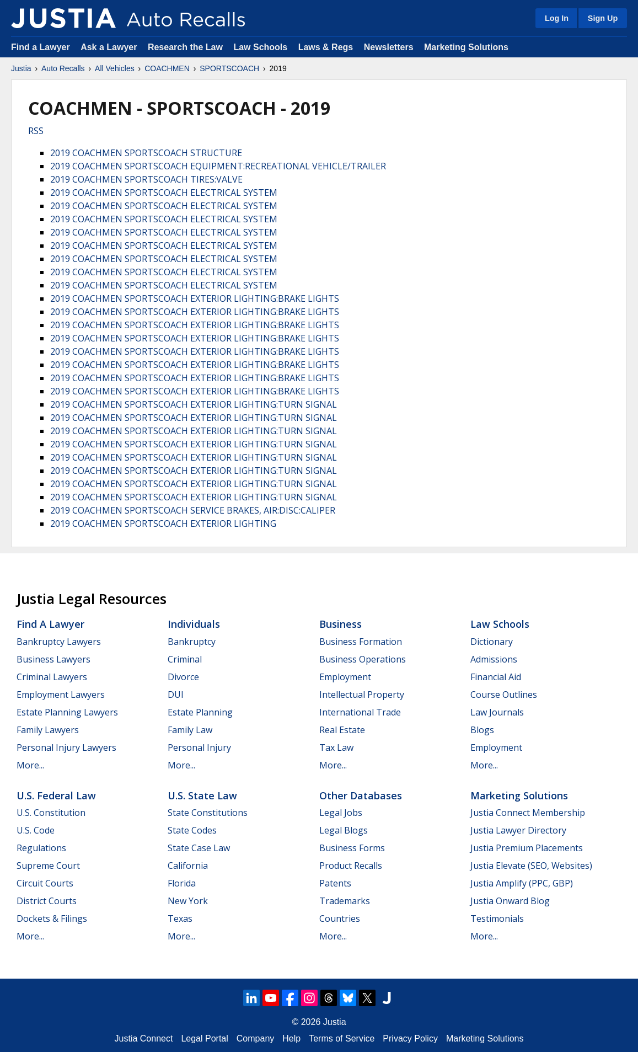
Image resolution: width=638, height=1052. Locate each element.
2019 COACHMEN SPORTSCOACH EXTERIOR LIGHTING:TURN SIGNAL (193, 404)
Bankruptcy (192, 642)
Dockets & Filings (52, 918)
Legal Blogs (343, 830)
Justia (21, 68)
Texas (180, 918)
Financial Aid (495, 677)
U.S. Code (36, 830)
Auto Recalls (63, 68)
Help (291, 1038)
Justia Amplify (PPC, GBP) (521, 883)
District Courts (47, 901)
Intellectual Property (361, 694)
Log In (557, 18)
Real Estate (342, 730)
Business (340, 624)
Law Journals (497, 712)
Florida (182, 883)
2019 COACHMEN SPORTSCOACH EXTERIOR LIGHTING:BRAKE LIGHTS (194, 298)
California (188, 865)
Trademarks (344, 901)
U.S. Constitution (51, 813)
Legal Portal (204, 1038)
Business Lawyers (53, 659)
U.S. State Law (202, 795)
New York (188, 901)
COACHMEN (167, 68)
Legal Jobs (340, 813)
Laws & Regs (325, 47)
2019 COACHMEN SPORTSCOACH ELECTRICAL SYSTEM (163, 192)
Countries (339, 918)
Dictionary (491, 642)
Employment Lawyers (61, 694)
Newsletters (389, 47)
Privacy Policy (410, 1038)
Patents (335, 883)
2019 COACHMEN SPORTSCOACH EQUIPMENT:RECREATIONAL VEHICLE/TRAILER (218, 166)
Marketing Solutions (466, 47)
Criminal (185, 659)
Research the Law (185, 47)
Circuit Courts (45, 883)
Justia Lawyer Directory (518, 830)
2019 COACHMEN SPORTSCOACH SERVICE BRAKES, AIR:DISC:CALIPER (192, 510)
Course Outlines (503, 694)
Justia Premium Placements (526, 848)
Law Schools (260, 47)
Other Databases (360, 795)
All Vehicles (115, 68)
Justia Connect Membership (527, 813)
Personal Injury (199, 747)
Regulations (41, 848)
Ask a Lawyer (110, 47)
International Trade (360, 712)
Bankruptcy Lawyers (59, 642)
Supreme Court (48, 865)
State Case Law (199, 848)
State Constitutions (208, 813)
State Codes (192, 830)
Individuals (194, 624)
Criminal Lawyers (52, 677)
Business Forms (352, 848)
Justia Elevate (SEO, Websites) (531, 865)
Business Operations (362, 659)
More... (30, 765)
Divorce (183, 677)
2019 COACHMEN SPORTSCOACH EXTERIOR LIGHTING (163, 523)
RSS (36, 131)
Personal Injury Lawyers (66, 747)
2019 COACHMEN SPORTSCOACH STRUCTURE (146, 153)
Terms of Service (341, 1038)
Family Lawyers (48, 730)
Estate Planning (200, 712)
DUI (176, 694)
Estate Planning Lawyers (67, 712)
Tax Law (336, 747)
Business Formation (360, 642)
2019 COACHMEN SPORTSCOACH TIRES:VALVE (146, 179)
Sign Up (603, 18)
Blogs (482, 730)
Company (255, 1038)
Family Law (190, 730)
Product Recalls (350, 865)
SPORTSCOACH (229, 68)
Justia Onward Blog (510, 901)
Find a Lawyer (40, 47)
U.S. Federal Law (56, 795)
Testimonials (497, 918)
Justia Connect (144, 1038)
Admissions (493, 659)
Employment (345, 677)
